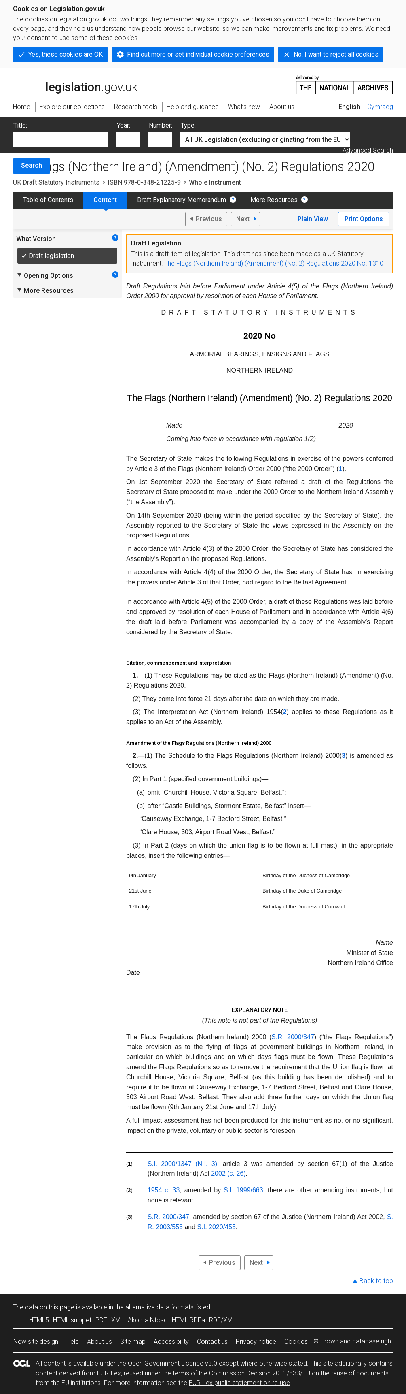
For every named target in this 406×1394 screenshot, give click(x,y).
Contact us (212, 1341)
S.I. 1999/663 (243, 1190)
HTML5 (39, 1320)
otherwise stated (283, 1363)
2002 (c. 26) (228, 1173)
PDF (101, 1320)
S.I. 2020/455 (216, 1226)
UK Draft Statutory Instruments (56, 182)
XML (117, 1320)
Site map (133, 1341)
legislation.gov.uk (75, 84)
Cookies (296, 1341)
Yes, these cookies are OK (65, 54)
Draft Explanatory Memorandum (181, 200)
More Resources (274, 200)
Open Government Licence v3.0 (172, 1363)
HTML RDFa (188, 1320)
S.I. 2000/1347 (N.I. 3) (182, 1163)
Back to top (376, 1281)
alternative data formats (159, 1307)
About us (99, 1341)
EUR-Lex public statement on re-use (239, 1383)
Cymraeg (380, 107)
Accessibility (171, 1341)
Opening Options (44, 275)
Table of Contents (48, 200)
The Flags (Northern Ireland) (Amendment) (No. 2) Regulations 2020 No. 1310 (273, 263)
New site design (35, 1341)
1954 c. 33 (164, 1190)
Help (72, 1341)
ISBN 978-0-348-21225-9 (144, 182)
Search (31, 165)
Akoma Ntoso (148, 1320)
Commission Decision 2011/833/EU (259, 1373)
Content (105, 200)
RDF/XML (222, 1320)
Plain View (313, 219)
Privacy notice (256, 1341)
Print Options (364, 219)
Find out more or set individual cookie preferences (198, 54)
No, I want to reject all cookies (336, 54)
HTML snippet (72, 1320)
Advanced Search (368, 150)
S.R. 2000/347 (292, 1037)
